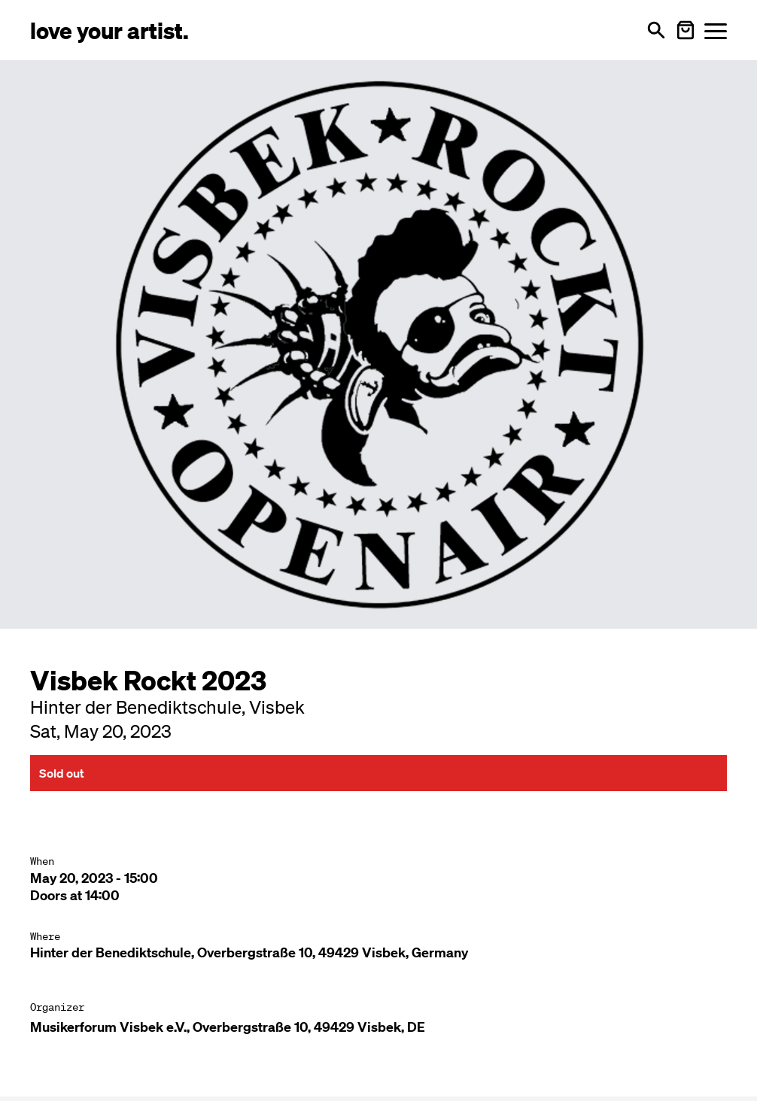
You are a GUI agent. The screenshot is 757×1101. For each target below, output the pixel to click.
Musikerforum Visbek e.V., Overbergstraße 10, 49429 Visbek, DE (227, 1027)
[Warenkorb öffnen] (685, 30)
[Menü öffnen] (715, 30)
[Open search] (656, 30)
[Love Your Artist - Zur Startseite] (109, 30)
